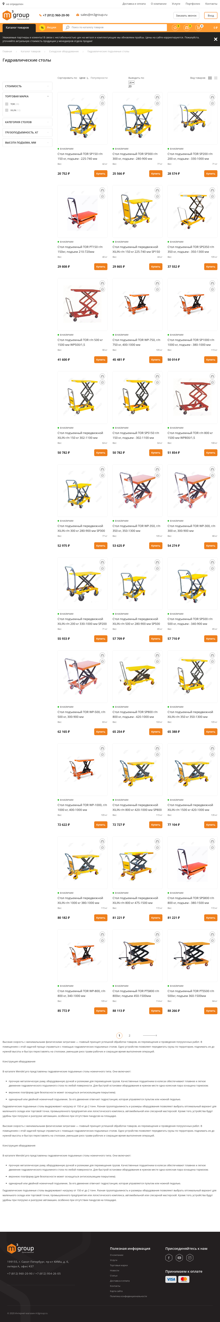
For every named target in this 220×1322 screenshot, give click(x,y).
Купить (100, 173)
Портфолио (193, 3)
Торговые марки (119, 1265)
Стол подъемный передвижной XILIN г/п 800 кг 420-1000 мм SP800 (137, 807)
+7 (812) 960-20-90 (56, 15)
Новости (114, 1270)
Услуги (176, 3)
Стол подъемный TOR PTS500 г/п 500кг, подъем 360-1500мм (191, 993)
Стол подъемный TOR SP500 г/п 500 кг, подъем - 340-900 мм (190, 621)
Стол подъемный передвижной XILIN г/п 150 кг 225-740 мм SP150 (136, 249)
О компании (159, 3)
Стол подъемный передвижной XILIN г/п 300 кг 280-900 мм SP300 (81, 528)
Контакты (211, 3)
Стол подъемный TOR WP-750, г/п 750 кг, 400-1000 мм (136, 342)
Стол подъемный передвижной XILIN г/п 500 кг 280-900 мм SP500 (136, 621)
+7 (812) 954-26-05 (48, 1273)
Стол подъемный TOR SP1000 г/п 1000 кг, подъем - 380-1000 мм (191, 342)
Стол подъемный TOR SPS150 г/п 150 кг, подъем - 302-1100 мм (136, 435)
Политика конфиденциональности (128, 1296)
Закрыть (215, 39)
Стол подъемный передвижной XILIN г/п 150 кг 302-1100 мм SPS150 (80, 435)
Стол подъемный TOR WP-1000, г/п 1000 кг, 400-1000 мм (82, 807)
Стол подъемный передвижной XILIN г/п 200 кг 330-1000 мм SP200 (82, 621)
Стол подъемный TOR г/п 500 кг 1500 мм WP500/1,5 (80, 342)
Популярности (99, 77)
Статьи (113, 1275)
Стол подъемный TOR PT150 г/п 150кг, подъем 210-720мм (80, 249)
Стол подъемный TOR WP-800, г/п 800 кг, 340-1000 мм (81, 993)
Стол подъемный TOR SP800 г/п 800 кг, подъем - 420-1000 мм (135, 714)
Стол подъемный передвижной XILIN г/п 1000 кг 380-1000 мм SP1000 (80, 900)
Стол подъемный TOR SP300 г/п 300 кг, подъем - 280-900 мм (135, 156)
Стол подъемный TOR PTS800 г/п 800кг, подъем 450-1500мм (136, 993)
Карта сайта (116, 1291)
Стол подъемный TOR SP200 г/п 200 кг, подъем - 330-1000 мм (190, 156)
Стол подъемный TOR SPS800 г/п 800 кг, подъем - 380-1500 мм (191, 900)
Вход (211, 15)
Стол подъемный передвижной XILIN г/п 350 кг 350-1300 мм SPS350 (190, 714)
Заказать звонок (186, 15)
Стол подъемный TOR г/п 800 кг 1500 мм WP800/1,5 (190, 435)
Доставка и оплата (134, 3)
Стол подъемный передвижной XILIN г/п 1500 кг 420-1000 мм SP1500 (190, 807)
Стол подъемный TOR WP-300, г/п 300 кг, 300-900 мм (191, 528)
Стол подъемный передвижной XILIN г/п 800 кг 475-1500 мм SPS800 (135, 900)
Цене (84, 77)
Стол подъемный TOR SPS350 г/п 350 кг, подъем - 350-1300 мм (191, 249)
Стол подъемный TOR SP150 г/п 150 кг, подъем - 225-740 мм (80, 156)
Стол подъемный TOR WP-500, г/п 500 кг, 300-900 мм (81, 714)
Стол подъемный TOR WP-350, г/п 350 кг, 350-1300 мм (136, 528)
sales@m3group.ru (94, 15)
